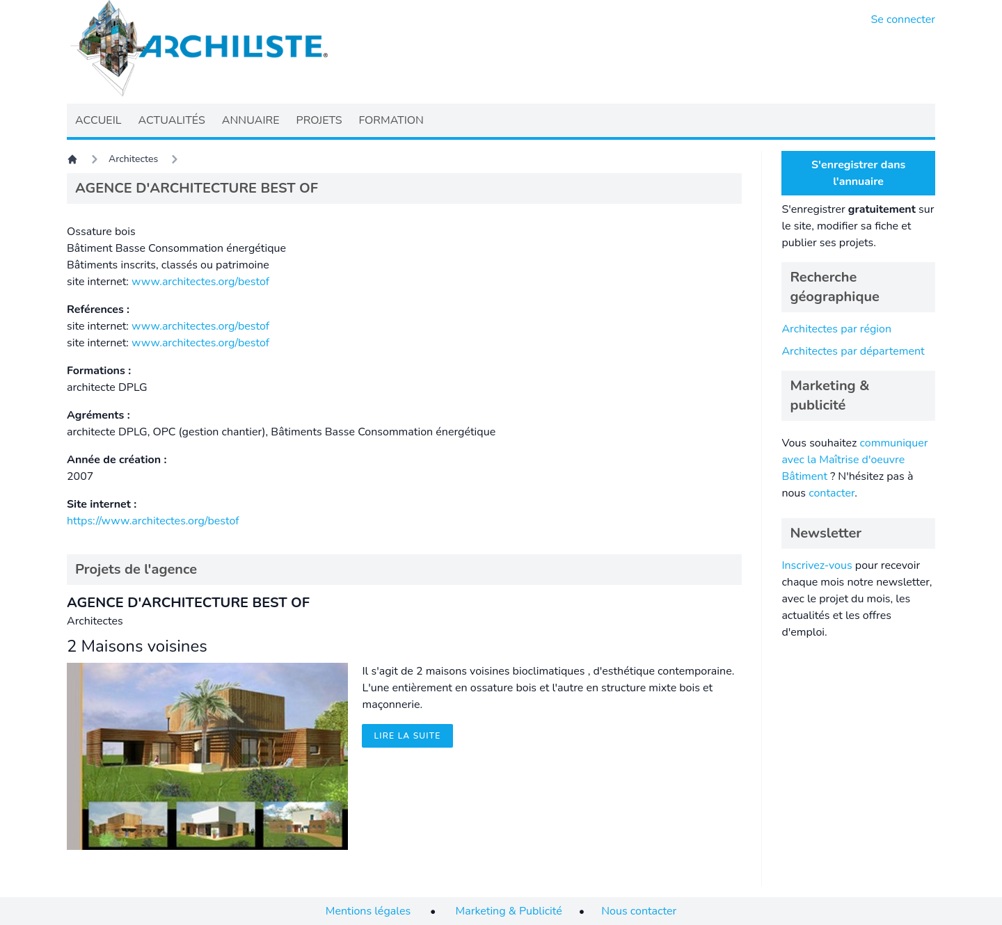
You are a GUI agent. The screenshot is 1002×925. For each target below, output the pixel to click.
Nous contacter (638, 911)
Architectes (133, 159)
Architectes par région (836, 329)
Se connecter (903, 19)
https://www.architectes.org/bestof (153, 521)
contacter (831, 493)
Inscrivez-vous (816, 565)
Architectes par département (852, 351)
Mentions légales (368, 911)
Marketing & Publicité (509, 911)
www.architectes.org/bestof (200, 281)
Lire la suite (407, 735)
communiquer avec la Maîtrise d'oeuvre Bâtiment (854, 459)
